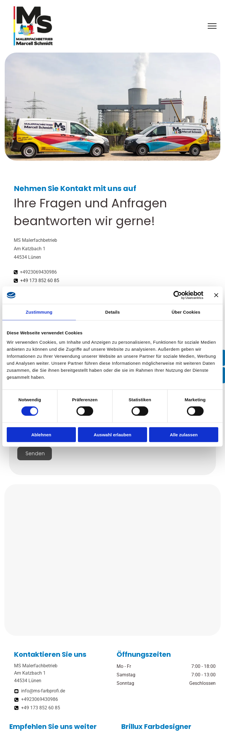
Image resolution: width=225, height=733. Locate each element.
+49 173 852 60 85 (39, 280)
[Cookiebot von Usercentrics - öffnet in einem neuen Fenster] (177, 295)
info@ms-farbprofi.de (43, 691)
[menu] (212, 26)
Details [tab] (112, 312)
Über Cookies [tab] (186, 312)
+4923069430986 (38, 272)
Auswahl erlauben (112, 434)
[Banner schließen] (216, 295)
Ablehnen (41, 434)
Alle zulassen (184, 434)
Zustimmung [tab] (39, 312)
